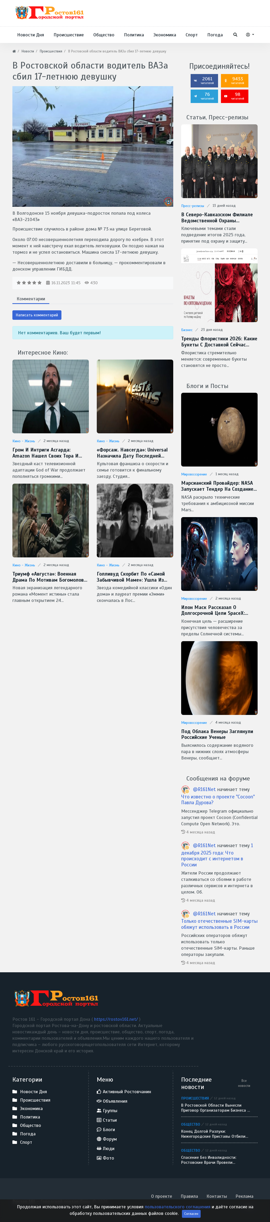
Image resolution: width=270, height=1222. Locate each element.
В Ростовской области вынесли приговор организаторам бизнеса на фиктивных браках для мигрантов (216, 1105)
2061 (204, 80)
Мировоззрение (194, 473)
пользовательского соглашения (178, 1215)
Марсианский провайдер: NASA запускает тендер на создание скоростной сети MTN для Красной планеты (216, 484)
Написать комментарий (37, 315)
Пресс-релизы (192, 206)
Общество (190, 1121)
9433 (234, 80)
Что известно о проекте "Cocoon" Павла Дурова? (218, 797)
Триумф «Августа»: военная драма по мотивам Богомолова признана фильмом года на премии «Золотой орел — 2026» (48, 576)
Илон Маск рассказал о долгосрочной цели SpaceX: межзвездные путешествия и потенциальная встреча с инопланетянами (215, 608)
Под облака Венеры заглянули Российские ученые (215, 732)
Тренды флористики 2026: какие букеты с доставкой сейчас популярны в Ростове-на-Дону (218, 341)
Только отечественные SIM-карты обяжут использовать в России (219, 921)
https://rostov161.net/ (116, 1016)
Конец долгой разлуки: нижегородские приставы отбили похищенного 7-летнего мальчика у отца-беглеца (216, 1131)
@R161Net (205, 786)
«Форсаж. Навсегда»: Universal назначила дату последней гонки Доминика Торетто (135, 452)
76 (204, 95)
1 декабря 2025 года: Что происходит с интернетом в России (217, 852)
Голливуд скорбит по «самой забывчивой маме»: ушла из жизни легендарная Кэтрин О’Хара (129, 576)
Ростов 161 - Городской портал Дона (51, 1199)
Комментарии (31, 299)
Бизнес (186, 329)
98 (234, 95)
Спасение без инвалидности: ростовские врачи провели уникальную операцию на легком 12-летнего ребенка (213, 1157)
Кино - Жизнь (23, 441)
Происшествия (195, 1095)
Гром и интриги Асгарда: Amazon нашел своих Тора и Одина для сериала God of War (50, 452)
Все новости (244, 1081)
